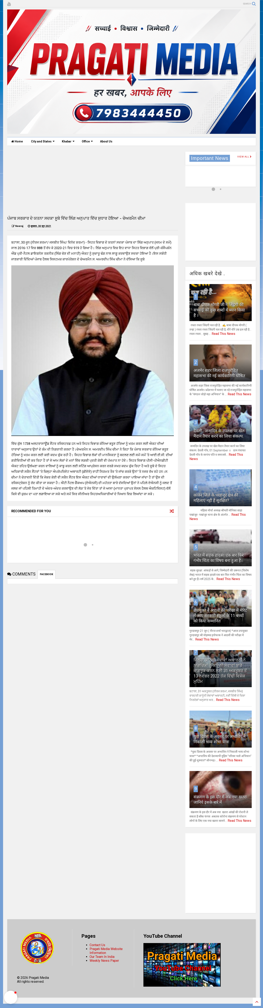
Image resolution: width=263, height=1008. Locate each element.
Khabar (68, 141)
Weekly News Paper (104, 961)
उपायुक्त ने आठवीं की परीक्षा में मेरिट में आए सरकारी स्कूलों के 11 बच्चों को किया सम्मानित (220, 615)
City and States (43, 141)
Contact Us (97, 945)
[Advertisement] (92, 180)
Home (17, 141)
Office (87, 141)
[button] (10, 997)
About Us (106, 141)
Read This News (223, 334)
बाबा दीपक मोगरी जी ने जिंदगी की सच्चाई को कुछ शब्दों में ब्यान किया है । (219, 310)
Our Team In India (102, 957)
